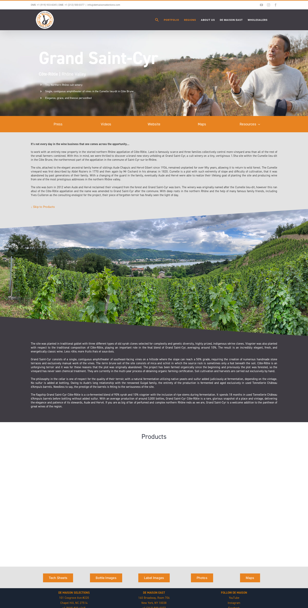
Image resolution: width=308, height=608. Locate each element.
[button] (157, 19)
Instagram (234, 603)
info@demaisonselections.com (103, 5)
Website (154, 124)
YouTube (234, 598)
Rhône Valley (62, 74)
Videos (106, 124)
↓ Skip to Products (43, 207)
